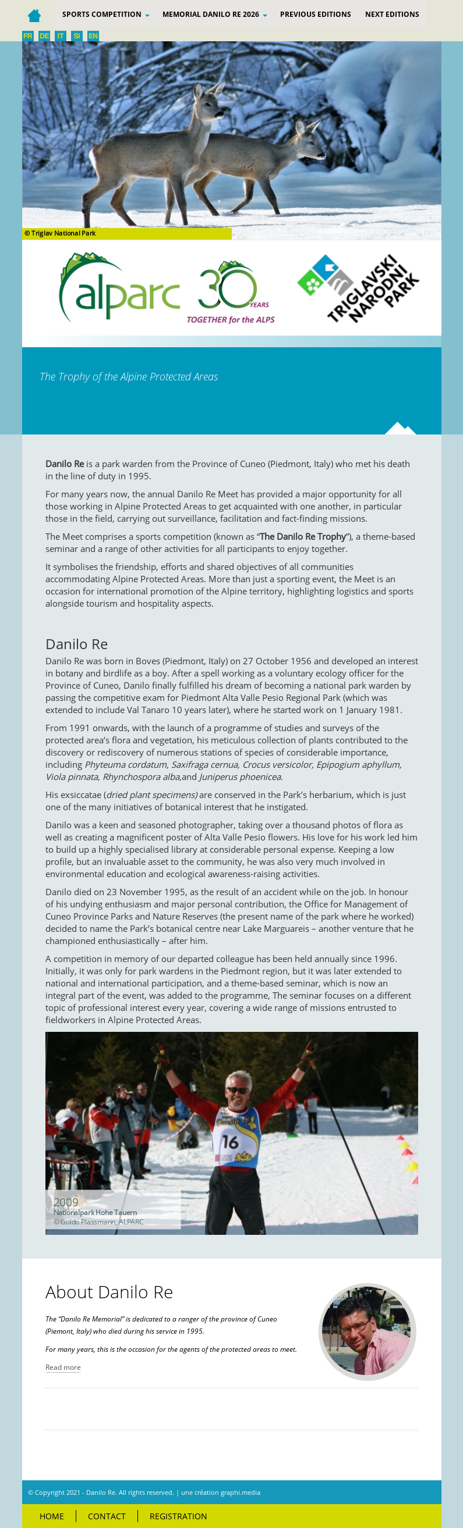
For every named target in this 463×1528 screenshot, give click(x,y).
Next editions (392, 14)
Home (52, 1516)
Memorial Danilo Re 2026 (214, 14)
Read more (63, 1367)
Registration (178, 1516)
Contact (107, 1516)
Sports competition (106, 14)
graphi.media (240, 1492)
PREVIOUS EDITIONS (315, 14)
